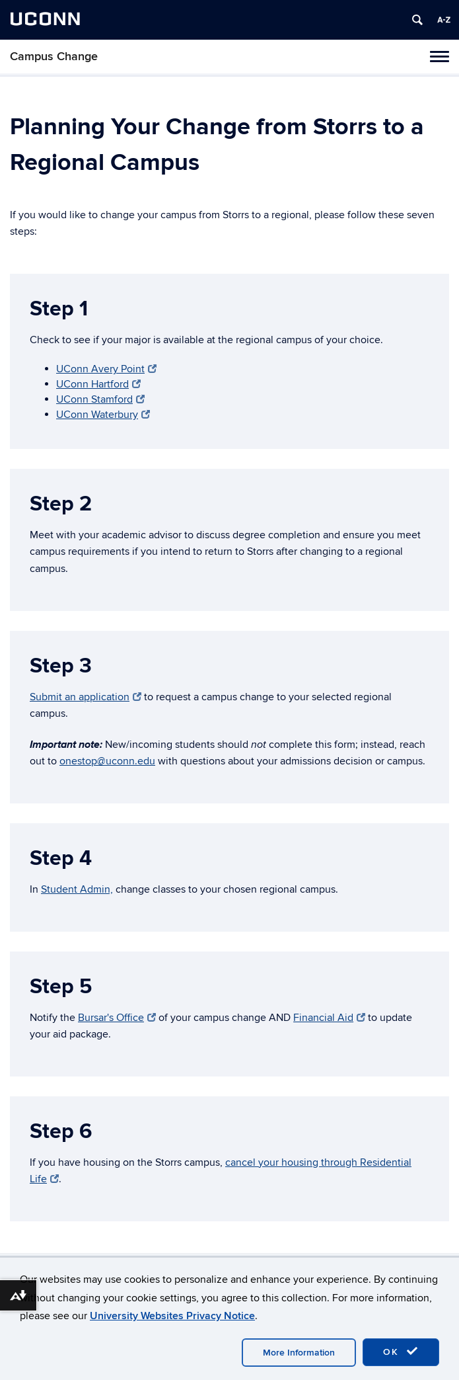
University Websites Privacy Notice (172, 1315)
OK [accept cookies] (401, 1352)
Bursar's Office (117, 1017)
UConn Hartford (98, 384)
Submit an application (85, 697)
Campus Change (54, 56)
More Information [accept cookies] (299, 1352)
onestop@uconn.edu (107, 761)
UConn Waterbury (103, 414)
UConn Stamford (100, 399)
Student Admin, (77, 889)
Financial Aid (329, 1017)
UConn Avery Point (106, 369)
